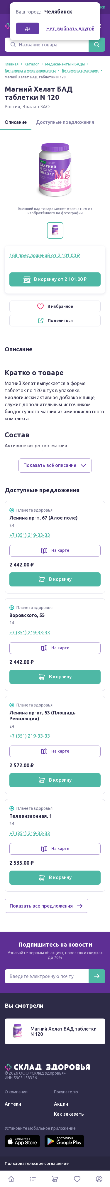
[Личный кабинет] (99, 1179)
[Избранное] (77, 1179)
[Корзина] (55, 1179)
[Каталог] (33, 1179)
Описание (16, 122)
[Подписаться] (96, 976)
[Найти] (96, 45)
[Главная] (49, 1066)
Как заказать (69, 1114)
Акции (61, 1104)
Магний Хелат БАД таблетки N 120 (64, 1031)
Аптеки (13, 1104)
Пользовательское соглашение (37, 1163)
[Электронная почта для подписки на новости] (46, 976)
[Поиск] (46, 44)
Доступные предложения (65, 122)
